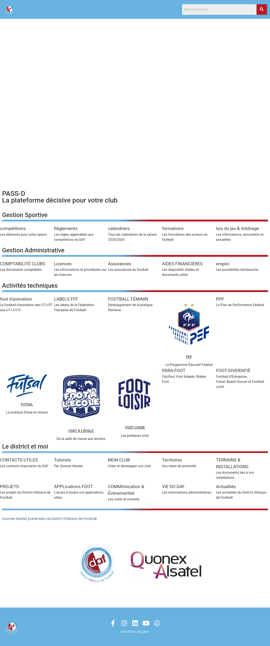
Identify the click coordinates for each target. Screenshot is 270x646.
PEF (189, 357)
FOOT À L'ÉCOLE (81, 431)
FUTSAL (27, 404)
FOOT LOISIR (135, 428)
